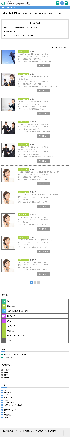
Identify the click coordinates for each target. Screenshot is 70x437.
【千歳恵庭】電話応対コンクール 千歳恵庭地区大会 (35, 240)
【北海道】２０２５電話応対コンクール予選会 (33, 54)
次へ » (39, 283)
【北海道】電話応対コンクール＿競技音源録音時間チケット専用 (39, 172)
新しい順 (54, 47)
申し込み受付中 (8, 370)
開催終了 (6, 377)
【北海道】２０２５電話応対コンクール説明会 (33, 102)
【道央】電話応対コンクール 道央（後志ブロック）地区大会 (38, 194)
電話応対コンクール (23, 51)
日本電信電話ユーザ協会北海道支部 (15, 354)
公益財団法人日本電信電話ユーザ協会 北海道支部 (20, 3)
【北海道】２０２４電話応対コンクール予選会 (33, 124)
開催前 (5, 372)
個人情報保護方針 (8, 431)
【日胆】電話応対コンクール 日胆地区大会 (32, 262)
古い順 (64, 47)
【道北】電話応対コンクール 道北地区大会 (32, 217)
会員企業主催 (7, 357)
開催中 (5, 375)
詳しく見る (42, 66)
